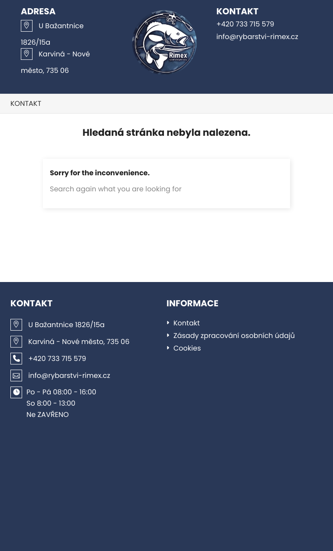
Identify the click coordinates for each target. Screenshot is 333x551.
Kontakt (25, 103)
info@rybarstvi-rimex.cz (257, 37)
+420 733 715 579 (245, 24)
